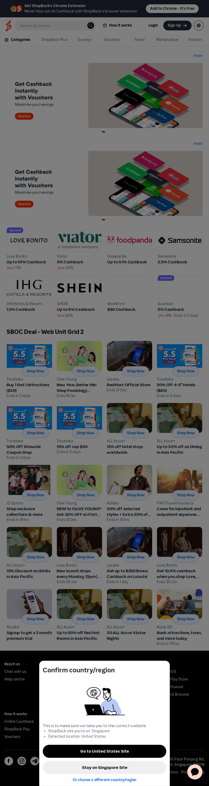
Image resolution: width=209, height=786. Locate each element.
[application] (195, 772)
